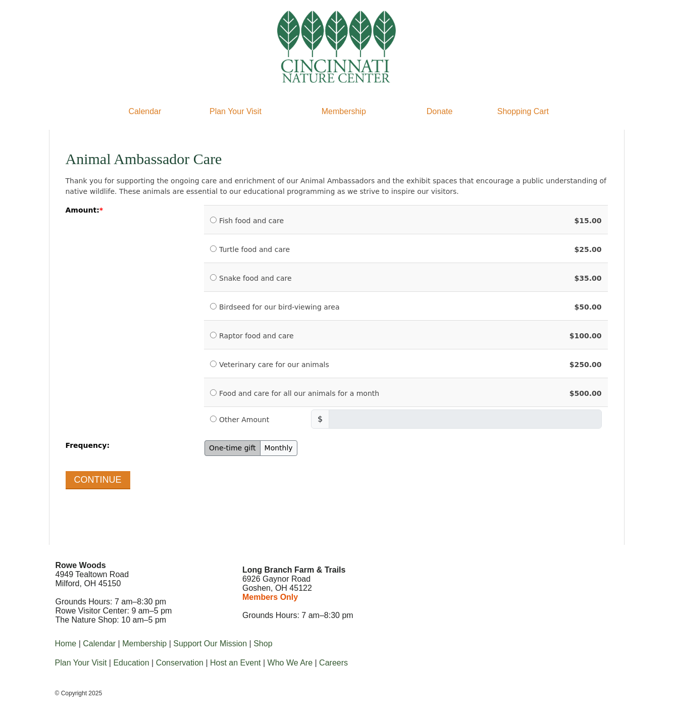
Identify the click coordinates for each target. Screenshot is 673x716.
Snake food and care (255, 278)
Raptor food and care (256, 336)
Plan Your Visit (236, 111)
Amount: (82, 210)
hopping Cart (525, 111)
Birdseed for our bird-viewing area (279, 307)
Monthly (279, 448)
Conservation (179, 662)
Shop (262, 643)
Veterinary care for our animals (274, 365)
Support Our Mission (210, 643)
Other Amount (244, 420)
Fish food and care (251, 221)
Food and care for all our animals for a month (299, 393)
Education (131, 662)
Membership (344, 111)
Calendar (144, 111)
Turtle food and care (254, 249)
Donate (440, 111)
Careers (333, 662)
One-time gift (232, 448)
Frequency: (88, 445)
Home (66, 643)
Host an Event (235, 662)
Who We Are (290, 662)
